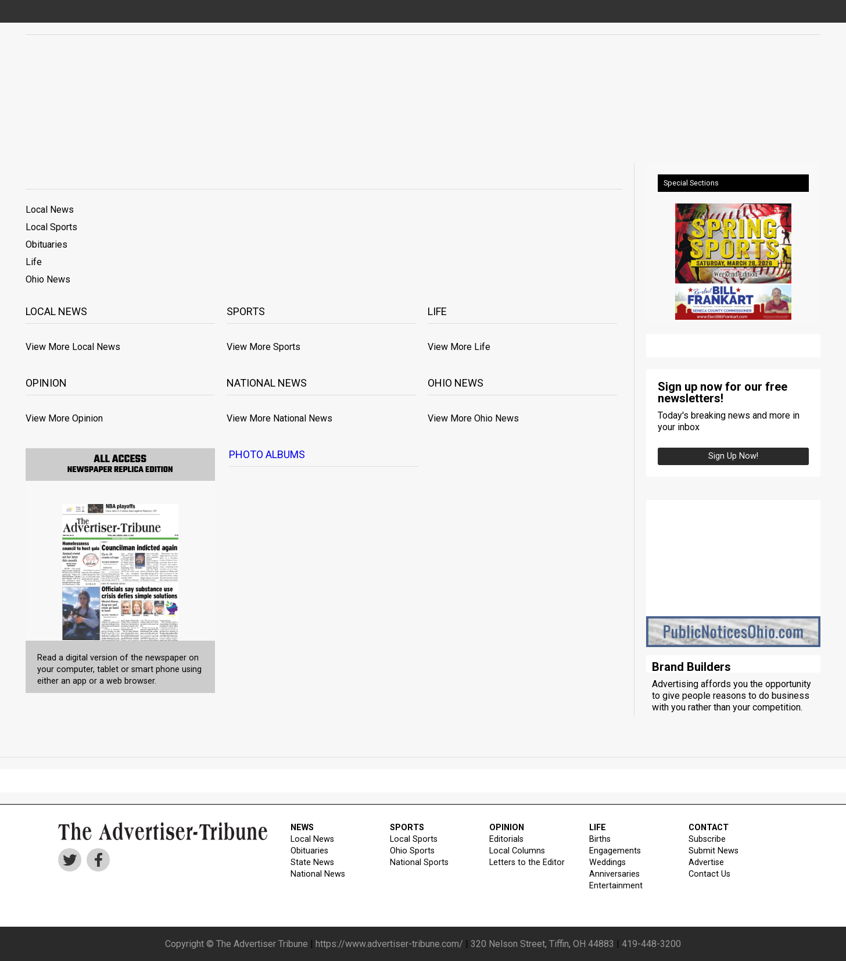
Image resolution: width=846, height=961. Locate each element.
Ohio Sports (412, 851)
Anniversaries (614, 874)
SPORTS (407, 828)
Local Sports (51, 227)
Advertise (706, 862)
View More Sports (263, 346)
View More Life (459, 346)
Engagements (615, 851)
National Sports (419, 862)
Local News (50, 209)
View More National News (279, 418)
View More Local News (73, 346)
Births (600, 839)
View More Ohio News (473, 418)
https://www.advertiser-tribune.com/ (389, 943)
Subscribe (707, 839)
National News (318, 874)
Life (34, 261)
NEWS (302, 828)
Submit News (714, 851)
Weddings (607, 862)
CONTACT (709, 828)
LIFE (597, 828)
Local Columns (517, 851)
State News (312, 862)
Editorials (506, 839)
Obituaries (46, 244)
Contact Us (709, 874)
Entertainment (616, 886)
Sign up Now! (733, 456)
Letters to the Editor (527, 862)
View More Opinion (64, 418)
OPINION (506, 828)
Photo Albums (267, 454)
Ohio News (48, 279)
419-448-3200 (651, 943)
